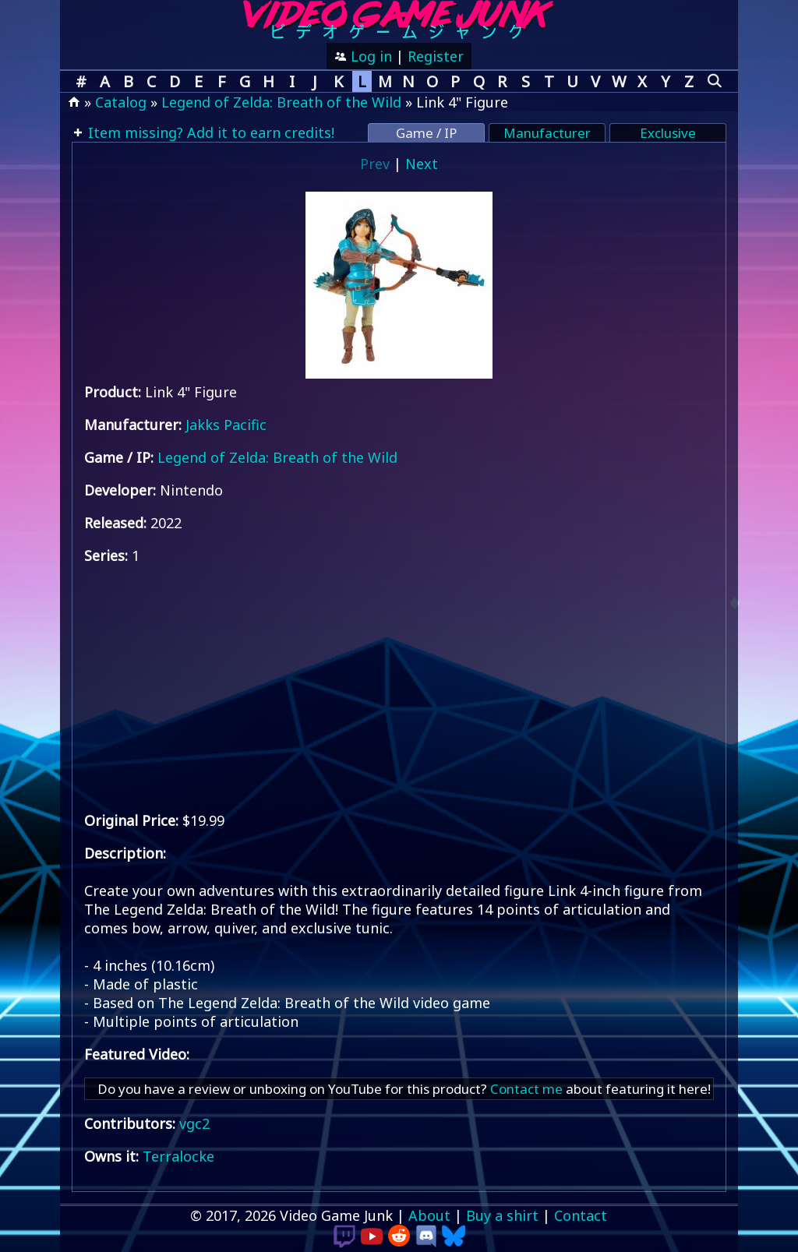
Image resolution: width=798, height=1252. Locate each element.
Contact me (526, 1089)
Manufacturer (547, 133)
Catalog (121, 102)
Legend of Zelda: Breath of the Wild (281, 102)
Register (436, 56)
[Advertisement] (399, 688)
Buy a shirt (502, 1215)
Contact (580, 1215)
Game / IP (426, 133)
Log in (369, 56)
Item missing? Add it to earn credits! (209, 132)
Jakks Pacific (226, 424)
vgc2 (194, 1123)
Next (421, 163)
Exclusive (668, 133)
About (429, 1215)
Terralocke (178, 1156)
